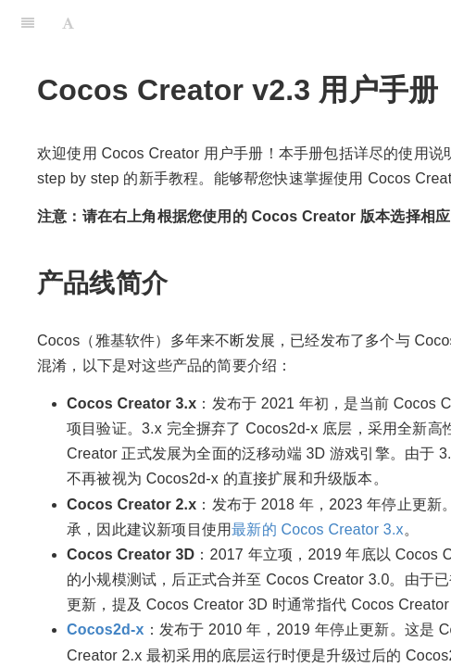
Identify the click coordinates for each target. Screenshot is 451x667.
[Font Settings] (68, 23)
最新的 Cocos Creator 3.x (318, 529)
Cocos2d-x (105, 629)
